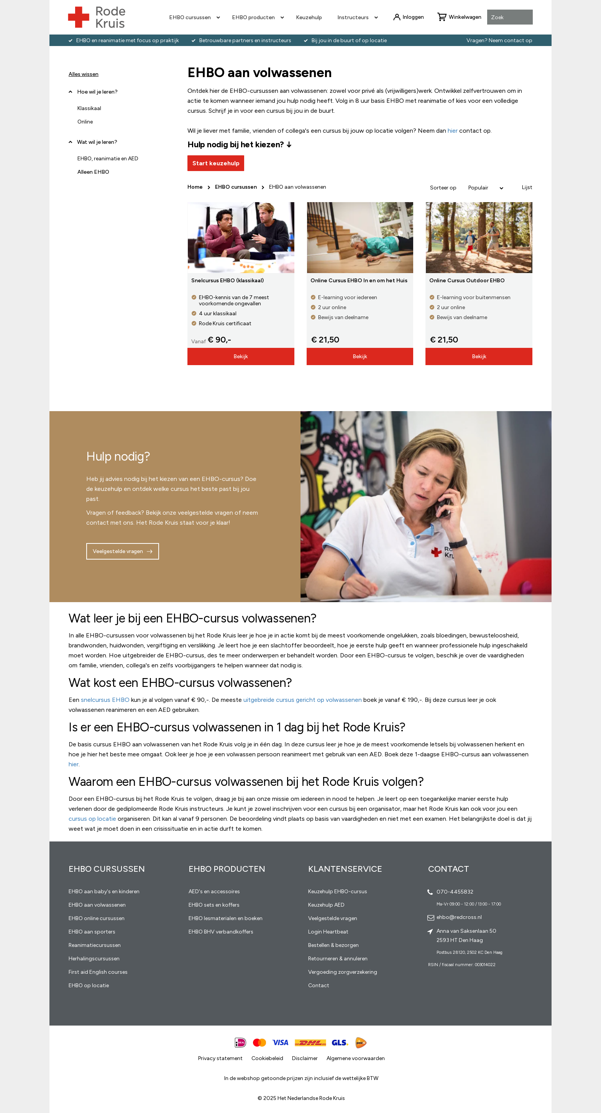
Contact (318, 985)
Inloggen (413, 17)
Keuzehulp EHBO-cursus (337, 891)
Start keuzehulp (216, 163)
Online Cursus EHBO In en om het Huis (358, 280)
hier (74, 764)
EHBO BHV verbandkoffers (221, 932)
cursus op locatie (92, 818)
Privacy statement (220, 1058)
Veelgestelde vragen (118, 551)
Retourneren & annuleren (338, 958)
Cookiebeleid (267, 1058)
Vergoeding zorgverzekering (342, 972)
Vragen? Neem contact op (499, 40)
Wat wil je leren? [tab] (97, 142)
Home (195, 187)
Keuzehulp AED (326, 905)
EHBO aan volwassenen (97, 905)
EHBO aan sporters (92, 932)
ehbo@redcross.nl (459, 917)
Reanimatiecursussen (95, 945)
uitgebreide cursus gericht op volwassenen (302, 699)
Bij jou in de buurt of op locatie (349, 40)
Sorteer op (443, 187)
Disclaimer (305, 1058)
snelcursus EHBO (105, 699)
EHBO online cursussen (97, 918)
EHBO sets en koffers (214, 905)
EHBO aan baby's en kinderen (104, 891)
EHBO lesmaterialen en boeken (226, 918)
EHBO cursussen (236, 187)
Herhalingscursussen (94, 958)
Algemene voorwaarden (356, 1058)
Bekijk (240, 356)
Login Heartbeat (328, 932)
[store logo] (96, 17)
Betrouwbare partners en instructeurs (245, 40)
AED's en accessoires (214, 891)
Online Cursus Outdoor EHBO (467, 280)
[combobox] (510, 18)
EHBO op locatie (89, 985)
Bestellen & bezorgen (333, 945)
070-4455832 (455, 892)
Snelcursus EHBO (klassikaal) (227, 280)
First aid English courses (98, 972)
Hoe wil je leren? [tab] (97, 95)
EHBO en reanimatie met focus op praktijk (127, 40)
